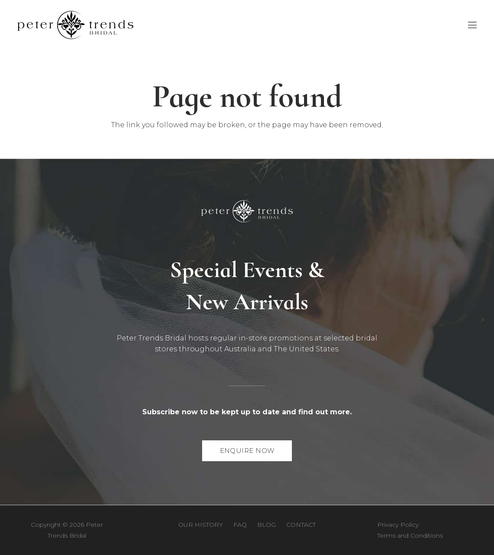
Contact (301, 525)
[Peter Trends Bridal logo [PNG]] (75, 25)
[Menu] (472, 25)
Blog (266, 525)
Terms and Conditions (410, 535)
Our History (200, 525)
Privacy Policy (398, 525)
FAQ (240, 525)
